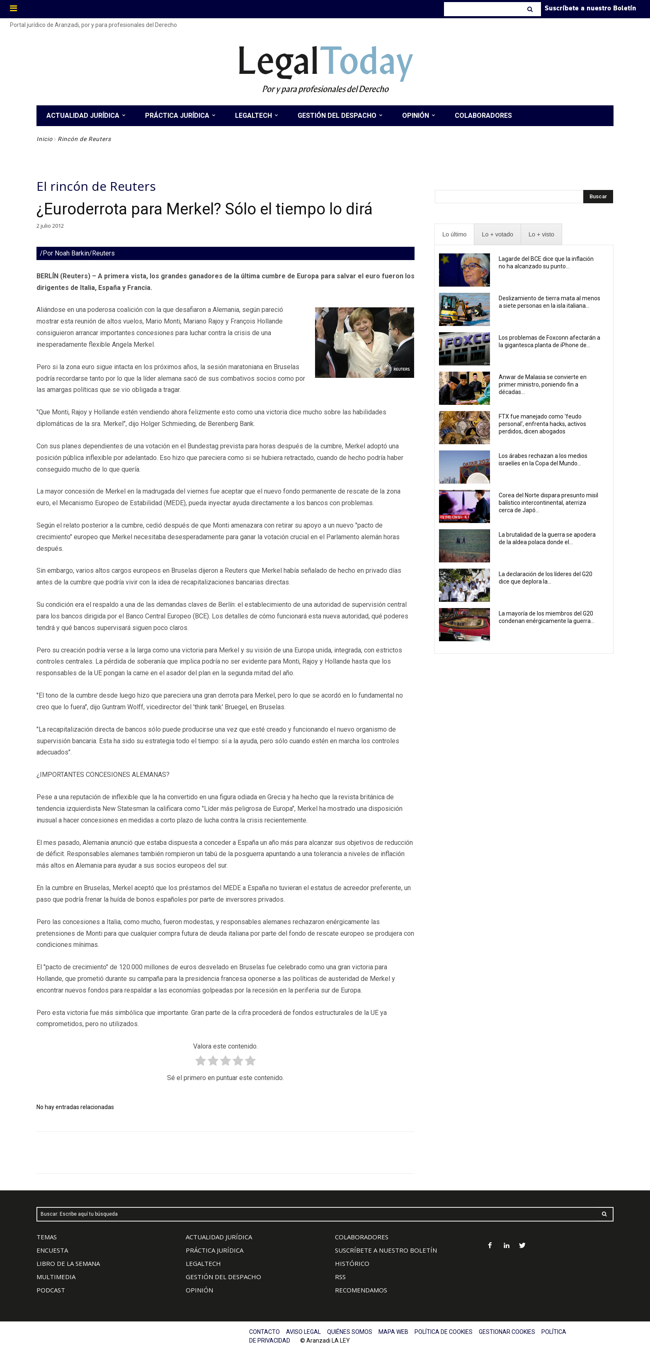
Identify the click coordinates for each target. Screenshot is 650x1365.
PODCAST (50, 1290)
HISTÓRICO (352, 1263)
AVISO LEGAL (303, 1332)
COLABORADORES (361, 1237)
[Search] (531, 9)
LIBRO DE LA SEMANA (68, 1263)
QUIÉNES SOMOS (349, 1332)
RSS (340, 1277)
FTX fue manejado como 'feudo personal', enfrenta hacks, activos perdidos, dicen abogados (542, 424)
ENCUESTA (52, 1250)
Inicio (44, 139)
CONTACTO (264, 1332)
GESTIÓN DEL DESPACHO (223, 1277)
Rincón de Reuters (84, 139)
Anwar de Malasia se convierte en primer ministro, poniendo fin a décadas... (543, 384)
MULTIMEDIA (55, 1277)
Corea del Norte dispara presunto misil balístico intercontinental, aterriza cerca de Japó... (548, 502)
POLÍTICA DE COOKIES (444, 1332)
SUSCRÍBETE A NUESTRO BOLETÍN (386, 1250)
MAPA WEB (393, 1332)
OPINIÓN (199, 1290)
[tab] (454, 235)
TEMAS (46, 1237)
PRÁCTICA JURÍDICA (214, 1250)
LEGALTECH (203, 1263)
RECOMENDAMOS (361, 1290)
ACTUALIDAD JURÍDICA (219, 1237)
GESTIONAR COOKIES (507, 1332)
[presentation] (454, 235)
